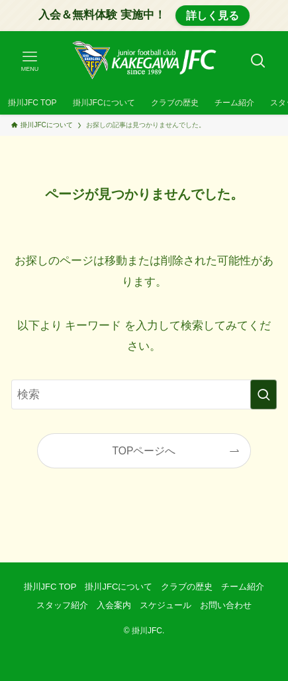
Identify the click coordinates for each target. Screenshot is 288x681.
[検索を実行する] (263, 394)
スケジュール (165, 605)
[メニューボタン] (30, 61)
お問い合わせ (226, 605)
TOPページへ (144, 450)
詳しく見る (212, 15)
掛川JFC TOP (50, 587)
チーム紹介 (242, 587)
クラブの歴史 (187, 587)
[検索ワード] (143, 394)
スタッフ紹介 (62, 605)
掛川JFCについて (118, 587)
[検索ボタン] (258, 61)
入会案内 (114, 605)
